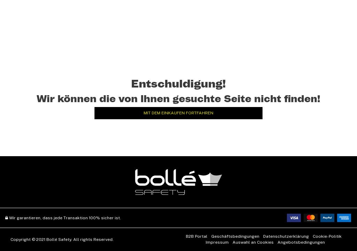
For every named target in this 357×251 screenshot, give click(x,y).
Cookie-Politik (327, 236)
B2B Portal (196, 236)
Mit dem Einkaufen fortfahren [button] (178, 113)
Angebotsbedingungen (301, 242)
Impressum (217, 242)
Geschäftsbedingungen (235, 236)
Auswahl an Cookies (253, 242)
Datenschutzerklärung (286, 236)
